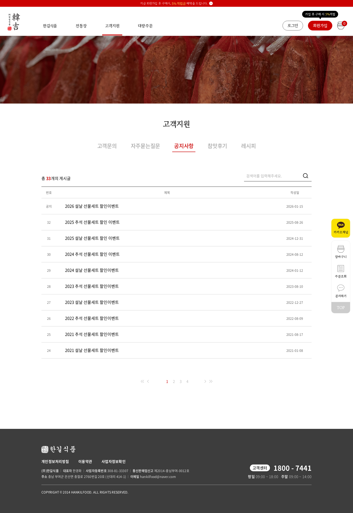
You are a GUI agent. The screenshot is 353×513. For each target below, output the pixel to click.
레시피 (248, 146)
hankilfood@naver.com (158, 476)
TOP (341, 307)
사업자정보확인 (114, 461)
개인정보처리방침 (55, 461)
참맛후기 (217, 146)
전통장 (81, 26)
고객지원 (112, 29)
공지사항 (184, 146)
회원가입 (320, 25)
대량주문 (145, 26)
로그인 (292, 25)
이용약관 (85, 461)
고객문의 (107, 146)
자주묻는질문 (145, 146)
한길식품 (50, 26)
